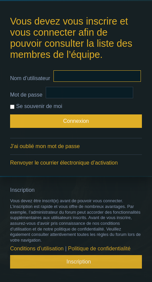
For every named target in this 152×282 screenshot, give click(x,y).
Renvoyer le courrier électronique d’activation (64, 163)
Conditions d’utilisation (37, 248)
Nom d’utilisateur (30, 78)
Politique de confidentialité (99, 248)
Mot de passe (26, 95)
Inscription (79, 262)
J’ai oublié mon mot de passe (45, 146)
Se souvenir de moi (36, 106)
